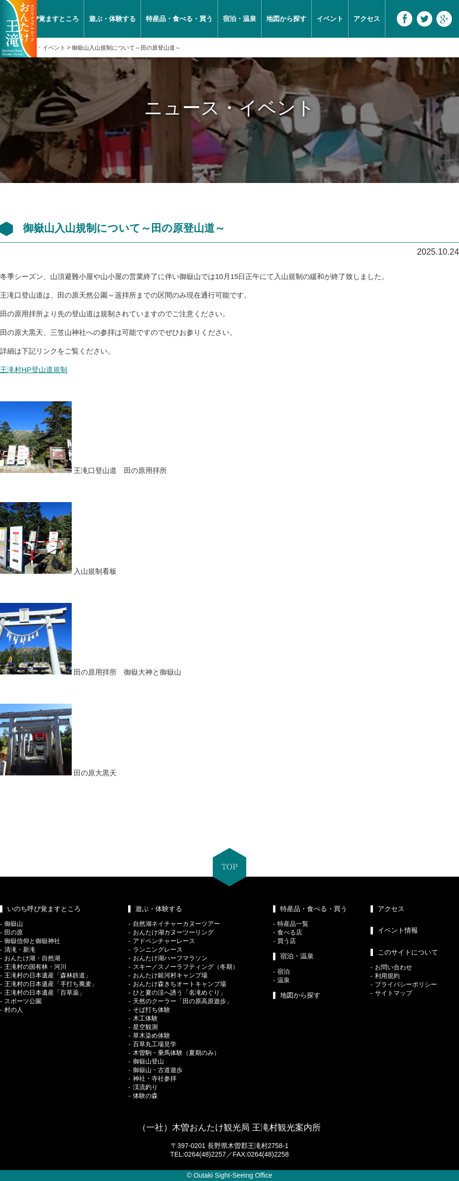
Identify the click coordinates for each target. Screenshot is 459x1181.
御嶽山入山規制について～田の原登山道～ (126, 47)
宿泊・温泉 (239, 18)
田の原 (13, 932)
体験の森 (145, 1095)
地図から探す (286, 18)
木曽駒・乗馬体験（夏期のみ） (176, 1052)
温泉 (283, 980)
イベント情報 (398, 930)
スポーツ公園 (23, 1001)
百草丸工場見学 (154, 1044)
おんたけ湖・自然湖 (32, 958)
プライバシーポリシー (406, 984)
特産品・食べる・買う (179, 18)
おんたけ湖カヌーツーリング (173, 932)
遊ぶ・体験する (112, 18)
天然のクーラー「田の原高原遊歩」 (182, 1001)
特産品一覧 (292, 923)
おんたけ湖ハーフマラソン (170, 958)
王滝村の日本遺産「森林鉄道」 (47, 975)
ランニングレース (158, 949)
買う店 (286, 941)
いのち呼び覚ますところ (44, 909)
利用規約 (387, 975)
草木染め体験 (151, 1035)
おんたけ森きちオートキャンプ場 (179, 984)
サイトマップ (393, 993)
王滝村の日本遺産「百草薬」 (44, 992)
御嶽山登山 (148, 1061)
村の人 (13, 1009)
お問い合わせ (393, 967)
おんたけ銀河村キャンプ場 (170, 975)
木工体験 (145, 1018)
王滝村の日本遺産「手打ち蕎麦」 (51, 984)
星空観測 (145, 1027)
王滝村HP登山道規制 (33, 369)
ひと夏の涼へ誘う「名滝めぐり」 (179, 992)
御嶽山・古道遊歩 (158, 1070)
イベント (330, 18)
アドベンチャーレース (164, 941)
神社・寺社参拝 (154, 1078)
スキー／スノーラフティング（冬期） (186, 966)
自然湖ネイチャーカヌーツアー (176, 923)
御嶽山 (13, 923)
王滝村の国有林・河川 (35, 966)
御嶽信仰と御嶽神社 (32, 941)
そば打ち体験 (151, 1009)
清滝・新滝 (19, 949)
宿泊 (283, 971)
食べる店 (289, 932)
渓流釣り (145, 1087)
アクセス (366, 18)
